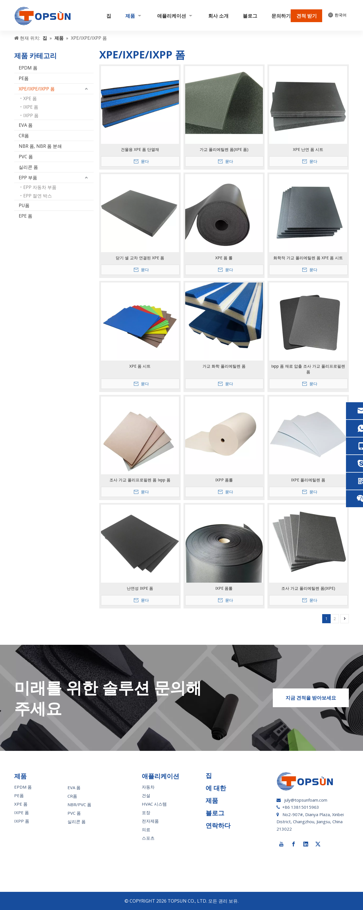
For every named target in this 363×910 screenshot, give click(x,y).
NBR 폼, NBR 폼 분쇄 (40, 146)
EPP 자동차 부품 (39, 187)
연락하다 (218, 825)
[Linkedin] (306, 844)
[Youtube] (281, 844)
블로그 (215, 812)
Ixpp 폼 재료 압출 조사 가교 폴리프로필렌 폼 (308, 368)
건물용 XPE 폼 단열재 (140, 149)
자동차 (148, 787)
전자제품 (150, 821)
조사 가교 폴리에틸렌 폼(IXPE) (308, 588)
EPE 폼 (25, 216)
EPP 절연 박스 (37, 196)
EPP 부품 (28, 177)
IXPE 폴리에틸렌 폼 (308, 480)
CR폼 (24, 135)
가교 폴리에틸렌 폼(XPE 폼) (224, 149)
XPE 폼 (30, 98)
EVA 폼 (26, 125)
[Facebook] (293, 844)
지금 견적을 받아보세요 (311, 697)
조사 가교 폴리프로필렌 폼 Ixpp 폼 (139, 480)
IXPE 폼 (30, 107)
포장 (146, 812)
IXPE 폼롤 (224, 588)
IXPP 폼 (31, 115)
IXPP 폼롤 (224, 480)
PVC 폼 (26, 156)
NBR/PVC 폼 (79, 804)
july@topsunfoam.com (305, 800)
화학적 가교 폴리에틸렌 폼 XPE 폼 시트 (308, 257)
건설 (146, 795)
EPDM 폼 (28, 68)
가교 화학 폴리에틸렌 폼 (224, 366)
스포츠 (148, 838)
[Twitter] (318, 844)
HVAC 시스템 (154, 804)
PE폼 (24, 78)
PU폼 (24, 205)
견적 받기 (306, 15)
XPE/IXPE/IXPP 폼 (37, 89)
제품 (212, 800)
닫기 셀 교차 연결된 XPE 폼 (140, 257)
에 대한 (216, 787)
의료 (146, 829)
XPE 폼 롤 (224, 257)
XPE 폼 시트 (140, 366)
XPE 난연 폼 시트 (308, 149)
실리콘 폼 (28, 167)
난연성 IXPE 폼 (140, 588)
